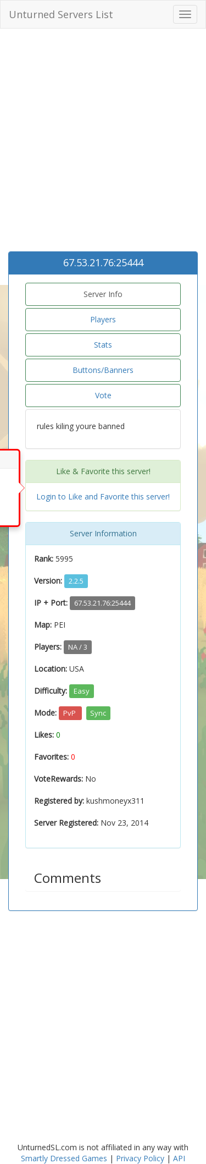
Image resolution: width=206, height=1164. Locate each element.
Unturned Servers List (61, 14)
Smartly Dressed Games (64, 1158)
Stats (103, 344)
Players (103, 319)
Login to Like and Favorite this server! (103, 496)
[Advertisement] (103, 143)
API (179, 1158)
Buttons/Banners (103, 370)
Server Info (103, 294)
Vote (103, 395)
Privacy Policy (140, 1158)
